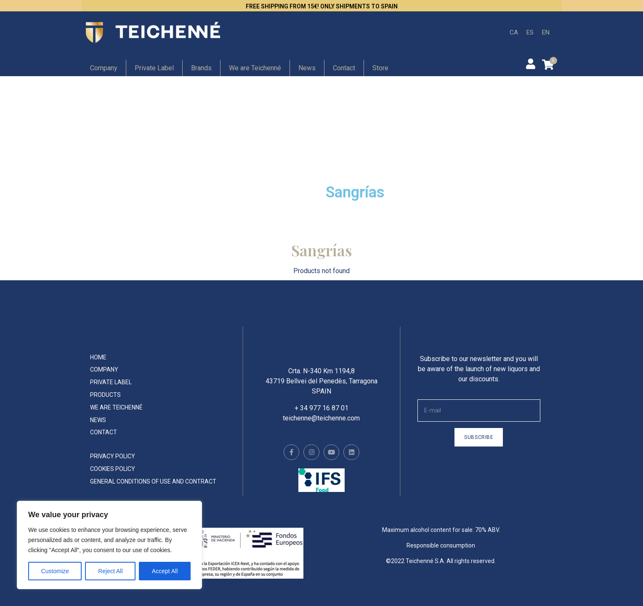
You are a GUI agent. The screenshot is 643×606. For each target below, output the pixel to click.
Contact (344, 68)
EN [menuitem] (546, 32)
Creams (472, 103)
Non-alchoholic (251, 125)
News (307, 68)
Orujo (349, 125)
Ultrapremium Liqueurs (150, 125)
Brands (201, 68)
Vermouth (241, 192)
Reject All (110, 571)
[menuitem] (513, 32)
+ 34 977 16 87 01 (321, 414)
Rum (348, 103)
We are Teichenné (255, 68)
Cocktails (239, 147)
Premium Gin (129, 103)
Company (103, 68)
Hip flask (120, 169)
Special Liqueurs (489, 147)
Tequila (353, 169)
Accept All (165, 571)
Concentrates (130, 147)
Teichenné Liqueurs (377, 147)
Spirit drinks (480, 169)
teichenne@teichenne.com (321, 424)
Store (380, 68)
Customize (55, 571)
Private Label (154, 68)
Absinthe (238, 169)
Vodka (469, 125)
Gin (227, 103)
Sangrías (355, 192)
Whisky (117, 192)
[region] (109, 545)
